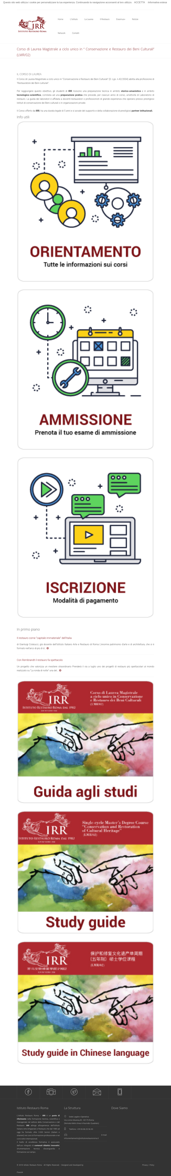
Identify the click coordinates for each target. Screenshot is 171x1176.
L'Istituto (74, 19)
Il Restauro (105, 19)
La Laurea (88, 19)
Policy (152, 1165)
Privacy (145, 1165)
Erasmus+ (120, 19)
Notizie (135, 19)
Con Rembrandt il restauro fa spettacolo (40, 660)
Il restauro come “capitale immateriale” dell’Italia (44, 637)
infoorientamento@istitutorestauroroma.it (81, 1138)
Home (60, 19)
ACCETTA (139, 2)
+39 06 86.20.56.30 (85, 1129)
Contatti (75, 33)
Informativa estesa (157, 2)
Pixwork (20, 1172)
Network (61, 33)
